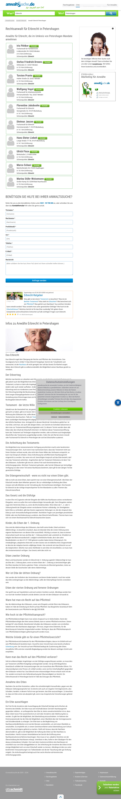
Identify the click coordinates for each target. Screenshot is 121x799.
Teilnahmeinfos (80, 781)
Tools (97, 5)
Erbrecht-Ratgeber (33, 295)
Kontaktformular (97, 64)
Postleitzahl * (11, 226)
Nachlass (22, 364)
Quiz (103, 5)
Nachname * (10, 218)
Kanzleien (49, 785)
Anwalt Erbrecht (21, 20)
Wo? (61, 13)
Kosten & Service (81, 777)
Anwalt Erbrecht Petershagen (37, 20)
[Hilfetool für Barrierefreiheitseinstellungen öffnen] (118, 403)
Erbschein (52, 301)
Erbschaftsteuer (12, 309)
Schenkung (10, 646)
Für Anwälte (112, 5)
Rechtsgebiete (69, 5)
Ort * (7, 235)
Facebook (78, 785)
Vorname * (10, 210)
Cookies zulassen (60, 409)
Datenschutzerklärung (106, 777)
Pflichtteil (30, 304)
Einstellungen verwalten (60, 413)
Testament (44, 299)
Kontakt (34, 46)
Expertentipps (87, 5)
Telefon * (9, 243)
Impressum (104, 773)
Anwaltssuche (10, 20)
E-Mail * (9, 251)
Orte (78, 5)
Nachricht (9, 259)
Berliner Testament (31, 301)
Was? (10, 13)
